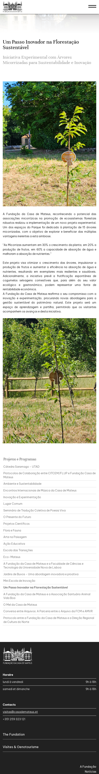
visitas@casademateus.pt (20, 712)
